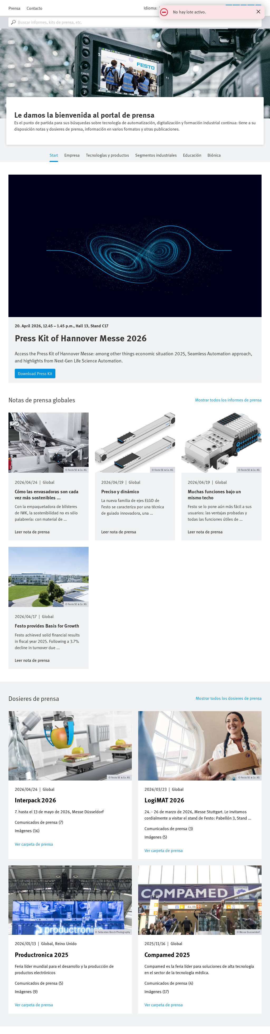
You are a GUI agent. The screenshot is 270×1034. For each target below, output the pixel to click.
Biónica (214, 155)
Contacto (34, 8)
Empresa (72, 155)
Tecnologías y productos (107, 155)
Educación (192, 155)
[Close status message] (258, 11)
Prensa (14, 8)
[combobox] (135, 22)
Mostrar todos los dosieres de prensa (229, 698)
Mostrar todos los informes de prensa (228, 400)
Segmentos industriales (156, 155)
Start (54, 155)
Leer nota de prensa (32, 531)
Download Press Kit (35, 373)
